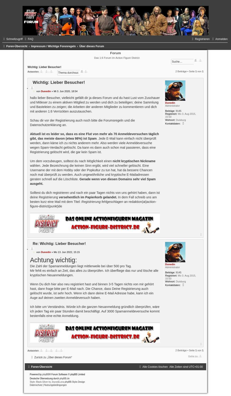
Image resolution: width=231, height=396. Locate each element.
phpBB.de (64, 378)
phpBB (45, 374)
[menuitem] (28, 39)
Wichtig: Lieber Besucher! (44, 67)
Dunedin (170, 102)
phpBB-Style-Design (75, 382)
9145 (178, 111)
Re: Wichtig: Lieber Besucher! (59, 243)
